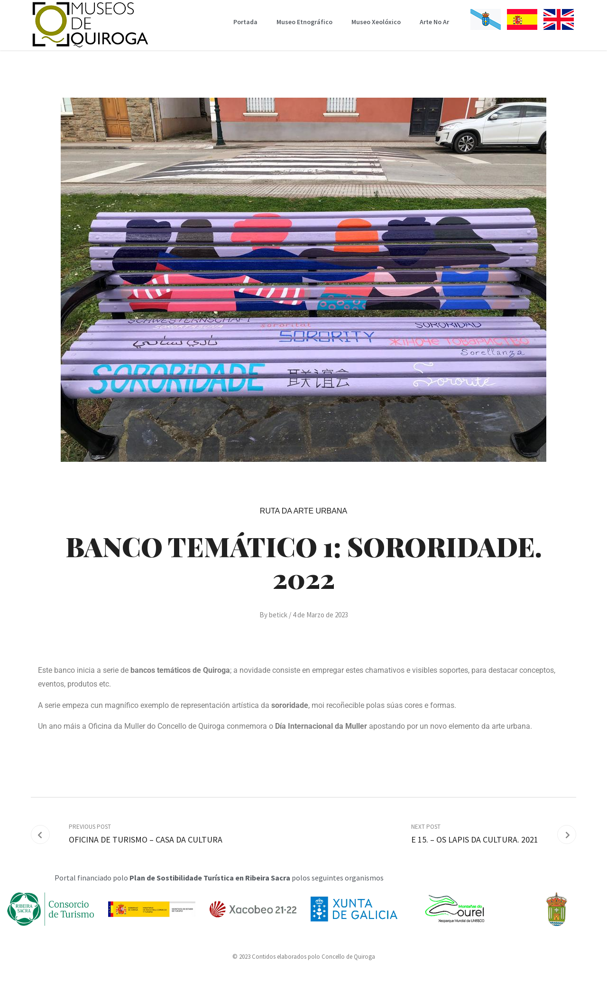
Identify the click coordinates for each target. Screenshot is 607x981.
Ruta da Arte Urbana (303, 511)
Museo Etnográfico (304, 22)
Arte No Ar (434, 22)
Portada (245, 22)
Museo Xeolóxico (376, 22)
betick (278, 614)
